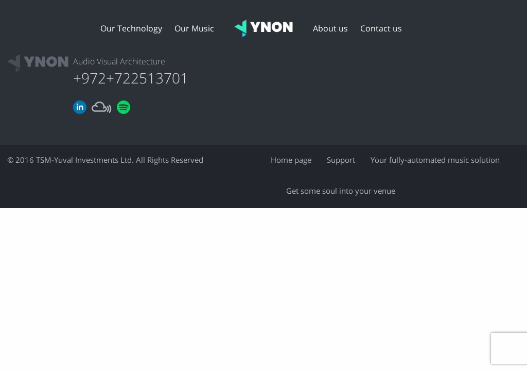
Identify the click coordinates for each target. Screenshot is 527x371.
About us (330, 29)
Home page (291, 160)
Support (341, 160)
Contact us (381, 29)
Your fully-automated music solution (435, 160)
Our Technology (131, 29)
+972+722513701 (130, 79)
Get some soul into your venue (340, 191)
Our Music (194, 29)
